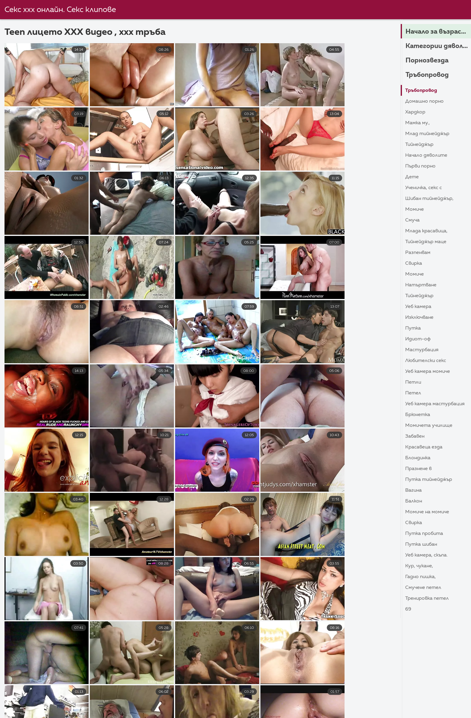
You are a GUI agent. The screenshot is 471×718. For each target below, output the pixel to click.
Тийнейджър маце (425, 242)
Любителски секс (425, 360)
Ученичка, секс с (423, 188)
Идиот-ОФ (418, 339)
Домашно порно (424, 101)
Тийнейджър (419, 144)
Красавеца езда (423, 447)
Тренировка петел (427, 598)
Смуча (412, 220)
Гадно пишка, (420, 577)
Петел (413, 393)
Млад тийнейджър (427, 133)
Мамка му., (417, 123)
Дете (412, 177)
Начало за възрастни (438, 32)
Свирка (413, 263)
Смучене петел (423, 587)
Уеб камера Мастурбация (435, 404)
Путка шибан (421, 544)
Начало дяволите (426, 155)
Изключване (419, 317)
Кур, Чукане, (419, 566)
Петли (413, 382)
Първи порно (420, 166)
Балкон (413, 501)
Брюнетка (417, 414)
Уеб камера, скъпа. (426, 555)
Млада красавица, (426, 231)
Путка (413, 328)
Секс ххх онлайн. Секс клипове (60, 10)
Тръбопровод (427, 75)
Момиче (414, 209)
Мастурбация (422, 350)
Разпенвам (417, 252)
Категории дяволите (438, 46)
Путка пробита (424, 533)
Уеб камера (418, 306)
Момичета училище (428, 425)
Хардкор (415, 112)
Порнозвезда (427, 60)
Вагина (413, 490)
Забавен (414, 436)
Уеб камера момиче (427, 371)
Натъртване (420, 285)
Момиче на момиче (427, 512)
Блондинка (417, 458)
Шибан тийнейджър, (429, 198)
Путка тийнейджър (428, 479)
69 (408, 609)
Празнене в (418, 468)
